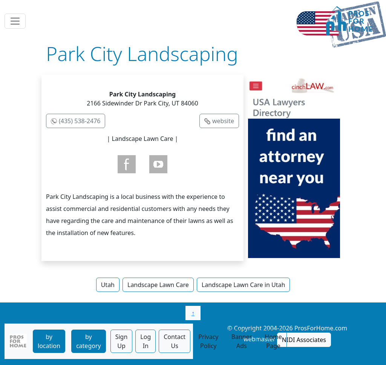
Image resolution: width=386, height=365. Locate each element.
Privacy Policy (208, 341)
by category (88, 341)
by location (49, 341)
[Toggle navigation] (15, 21)
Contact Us (174, 341)
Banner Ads (241, 341)
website (223, 121)
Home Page (273, 341)
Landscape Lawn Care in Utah (243, 285)
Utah (108, 285)
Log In (145, 341)
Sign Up (121, 341)
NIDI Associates (304, 340)
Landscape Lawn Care (158, 285)
